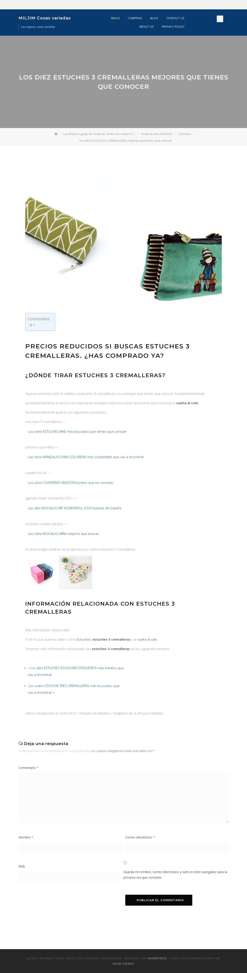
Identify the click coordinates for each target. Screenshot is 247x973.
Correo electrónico (140, 837)
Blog (154, 18)
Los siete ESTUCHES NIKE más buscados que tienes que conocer (77, 431)
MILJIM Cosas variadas (45, 18)
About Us (146, 27)
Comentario (28, 768)
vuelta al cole (147, 639)
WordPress (157, 958)
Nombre (26, 837)
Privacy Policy (173, 27)
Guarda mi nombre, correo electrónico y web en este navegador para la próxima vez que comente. (175, 875)
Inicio (115, 18)
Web (22, 866)
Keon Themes (123, 964)
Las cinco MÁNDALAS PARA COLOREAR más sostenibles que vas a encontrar (86, 457)
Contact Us (175, 18)
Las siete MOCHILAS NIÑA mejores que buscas (63, 533)
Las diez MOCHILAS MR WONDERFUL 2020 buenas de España (74, 508)
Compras (135, 18)
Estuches (84, 639)
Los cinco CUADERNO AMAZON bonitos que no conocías (70, 482)
